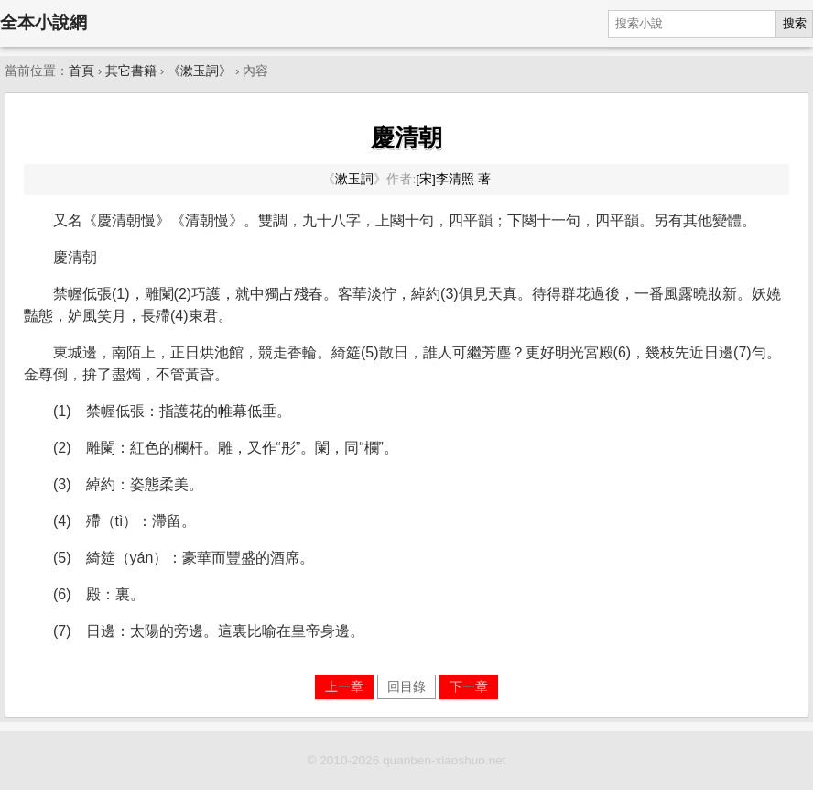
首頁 (81, 71)
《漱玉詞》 (200, 71)
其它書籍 (131, 71)
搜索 (795, 23)
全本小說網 (43, 22)
